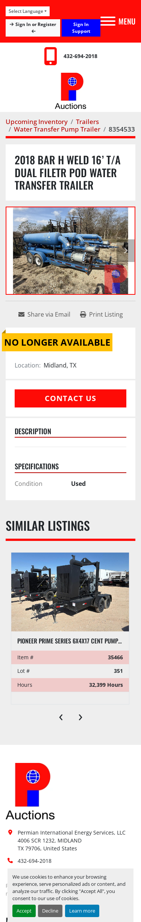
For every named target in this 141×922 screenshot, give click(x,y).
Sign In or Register (33, 27)
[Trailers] (87, 121)
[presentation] (61, 715)
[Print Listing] (101, 314)
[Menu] (107, 21)
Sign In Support (81, 27)
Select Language (26, 11)
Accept (24, 910)
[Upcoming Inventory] (37, 121)
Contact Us (70, 398)
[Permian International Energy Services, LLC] (30, 790)
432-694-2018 (80, 56)
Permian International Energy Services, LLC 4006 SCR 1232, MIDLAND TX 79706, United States (72, 840)
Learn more (82, 910)
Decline (50, 910)
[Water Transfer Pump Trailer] (57, 129)
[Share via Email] (44, 314)
